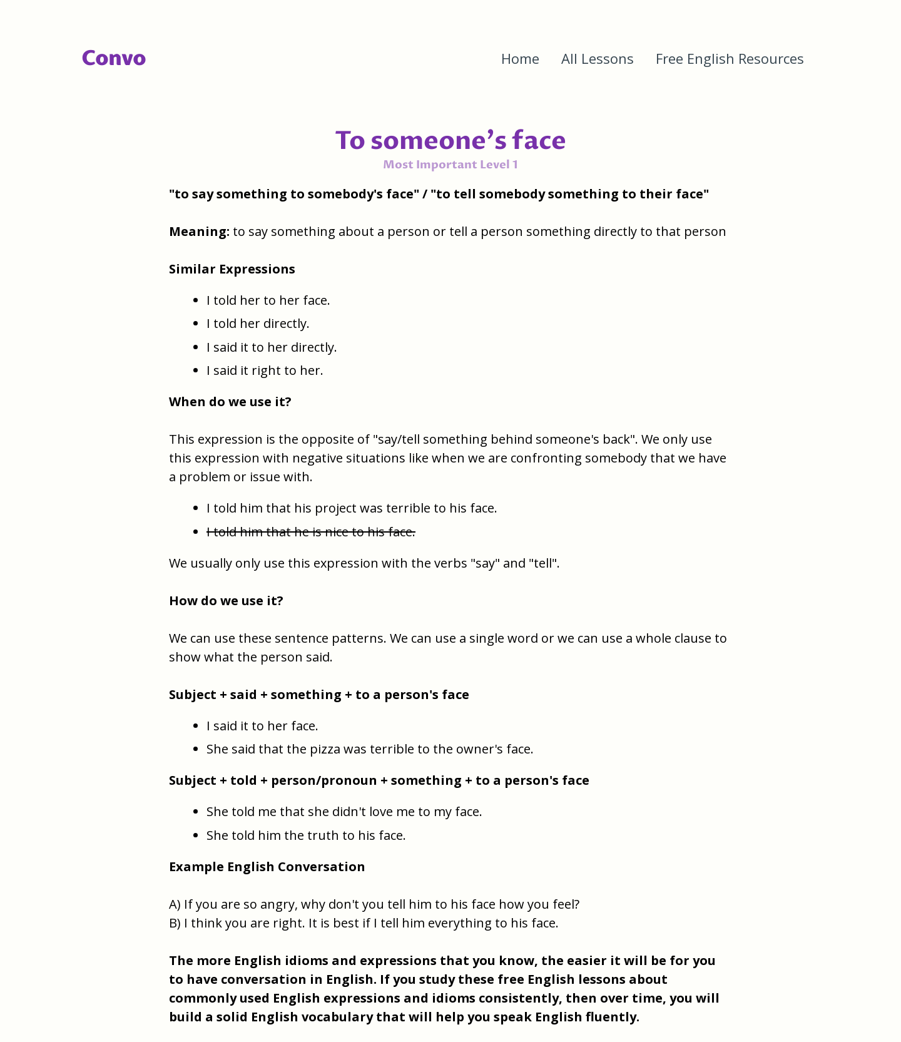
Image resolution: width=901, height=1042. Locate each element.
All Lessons (597, 58)
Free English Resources (730, 58)
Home (520, 58)
